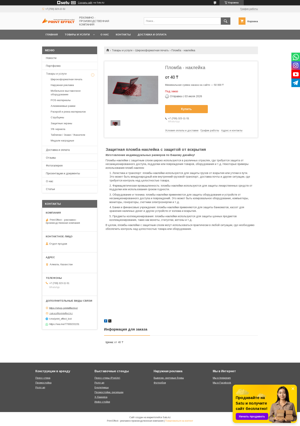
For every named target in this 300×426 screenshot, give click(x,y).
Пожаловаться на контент (179, 420)
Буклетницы (102, 387)
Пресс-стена (42, 377)
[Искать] (225, 21)
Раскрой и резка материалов (68, 111)
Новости (51, 58)
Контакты (123, 34)
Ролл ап (40, 387)
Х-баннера (101, 397)
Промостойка (43, 382)
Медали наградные (62, 140)
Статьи (50, 189)
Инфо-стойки (102, 401)
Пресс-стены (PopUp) (107, 377)
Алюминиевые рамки (63, 105)
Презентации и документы (63, 173)
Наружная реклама (62, 85)
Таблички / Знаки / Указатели (68, 134)
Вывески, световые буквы (169, 377)
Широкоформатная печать (152, 50)
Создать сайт (85, 2)
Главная (52, 34)
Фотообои (160, 382)
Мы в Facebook (222, 382)
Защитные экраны (61, 123)
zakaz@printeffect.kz (61, 313)
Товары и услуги (77, 34)
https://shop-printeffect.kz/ (63, 307)
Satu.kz (167, 417)
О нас (104, 34)
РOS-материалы (61, 100)
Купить (186, 109)
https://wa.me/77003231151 (64, 324)
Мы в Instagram (222, 377)
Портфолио (53, 65)
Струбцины (57, 117)
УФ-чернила (58, 129)
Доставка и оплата (152, 34)
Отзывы (51, 157)
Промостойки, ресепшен (109, 392)
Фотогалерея (54, 165)
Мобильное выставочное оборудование (66, 92)
